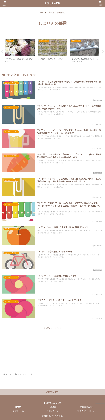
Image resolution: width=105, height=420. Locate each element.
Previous (2, 51)
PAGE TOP (52, 392)
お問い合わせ (52, 411)
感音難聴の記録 (87, 407)
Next (103, 51)
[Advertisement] (52, 349)
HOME (18, 407)
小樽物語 (52, 407)
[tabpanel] (20, 51)
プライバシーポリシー (86, 411)
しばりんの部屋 (52, 3)
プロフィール (18, 411)
